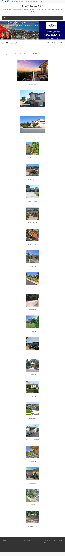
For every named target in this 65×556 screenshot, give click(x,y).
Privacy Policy (26, 540)
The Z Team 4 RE (33, 6)
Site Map (4, 540)
